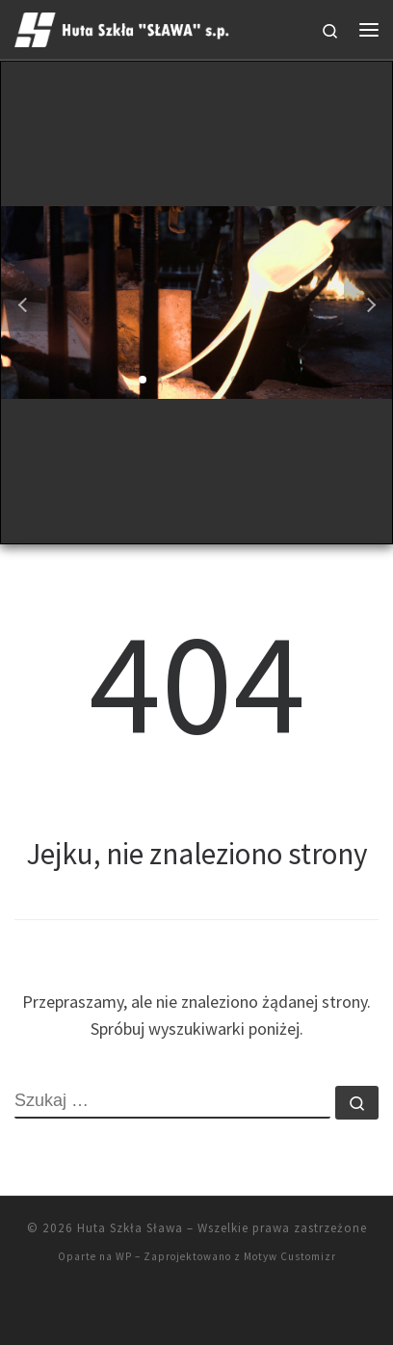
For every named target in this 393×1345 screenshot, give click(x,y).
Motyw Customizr (290, 1256)
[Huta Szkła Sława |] (124, 26)
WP (124, 1256)
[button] (142, 379)
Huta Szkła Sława (130, 1228)
